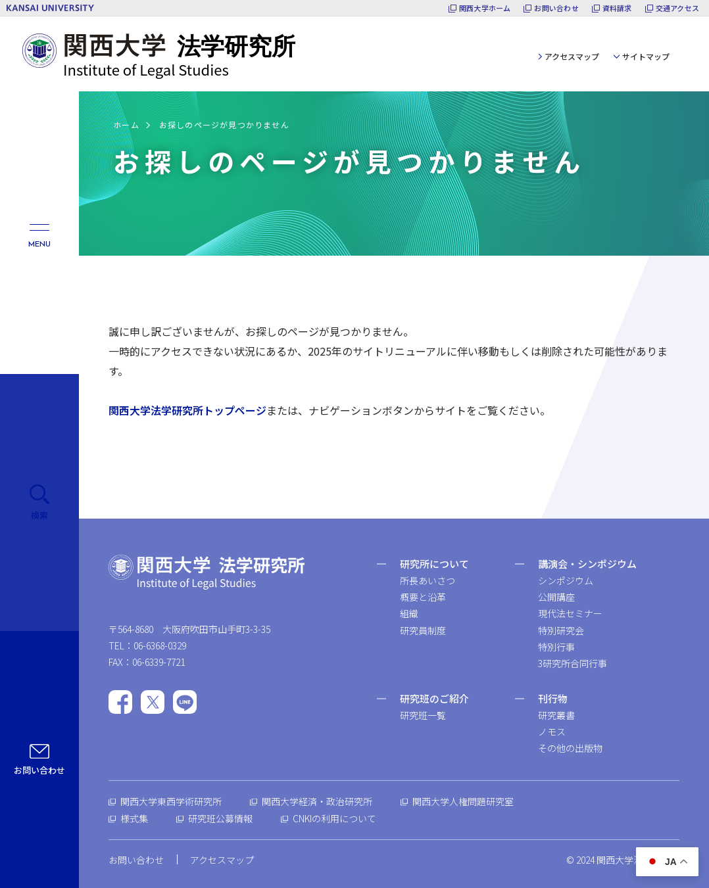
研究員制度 (423, 630)
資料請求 (617, 8)
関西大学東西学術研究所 (171, 801)
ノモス (552, 731)
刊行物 (553, 698)
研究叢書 (556, 715)
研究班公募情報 (220, 818)
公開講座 (556, 596)
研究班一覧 (423, 715)
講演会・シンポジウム (587, 564)
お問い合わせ (556, 8)
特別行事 (556, 646)
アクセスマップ (572, 56)
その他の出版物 (570, 748)
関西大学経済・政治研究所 (317, 801)
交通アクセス (677, 8)
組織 (409, 613)
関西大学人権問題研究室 (463, 801)
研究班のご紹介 (434, 698)
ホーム (126, 124)
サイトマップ (646, 56)
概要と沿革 (423, 596)
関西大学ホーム (485, 8)
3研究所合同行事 (572, 663)
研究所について (434, 564)
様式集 (134, 818)
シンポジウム (565, 580)
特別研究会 (561, 630)
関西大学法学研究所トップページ (187, 410)
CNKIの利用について (334, 818)
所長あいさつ (427, 580)
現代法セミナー (570, 613)
